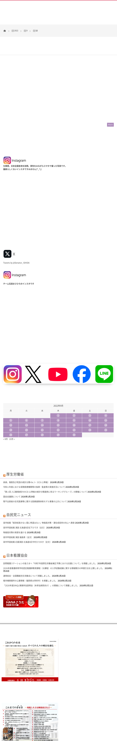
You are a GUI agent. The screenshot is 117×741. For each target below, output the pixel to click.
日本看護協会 (16, 529)
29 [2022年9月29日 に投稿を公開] (58, 409)
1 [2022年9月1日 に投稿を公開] (58, 390)
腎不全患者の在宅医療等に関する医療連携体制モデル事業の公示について (35, 476)
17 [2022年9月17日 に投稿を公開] (90, 399)
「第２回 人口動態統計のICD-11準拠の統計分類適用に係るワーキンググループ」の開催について (45, 466)
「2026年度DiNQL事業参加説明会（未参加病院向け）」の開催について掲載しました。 (41, 560)
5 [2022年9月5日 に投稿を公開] (10, 395)
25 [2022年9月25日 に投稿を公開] (106, 404)
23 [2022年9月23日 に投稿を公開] (74, 404)
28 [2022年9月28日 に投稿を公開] (42, 409)
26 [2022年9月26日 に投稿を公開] (11, 409)
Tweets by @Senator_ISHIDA (16, 237)
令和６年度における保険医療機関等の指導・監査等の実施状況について (34, 461)
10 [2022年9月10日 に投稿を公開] (90, 395)
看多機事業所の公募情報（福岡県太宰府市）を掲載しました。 (30, 555)
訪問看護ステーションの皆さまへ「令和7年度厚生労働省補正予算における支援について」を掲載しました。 (50, 538)
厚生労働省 (15, 448)
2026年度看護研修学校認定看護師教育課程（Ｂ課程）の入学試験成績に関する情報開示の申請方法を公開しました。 (53, 542)
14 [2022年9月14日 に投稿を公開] (42, 399)
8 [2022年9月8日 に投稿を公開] (58, 395)
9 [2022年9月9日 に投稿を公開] (74, 395)
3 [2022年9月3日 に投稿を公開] (89, 390)
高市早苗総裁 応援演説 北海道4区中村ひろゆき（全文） (27, 516)
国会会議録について (12, 471)
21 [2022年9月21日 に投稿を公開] (42, 404)
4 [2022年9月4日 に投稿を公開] (105, 390)
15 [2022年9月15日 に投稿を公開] (58, 399)
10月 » (12, 413)
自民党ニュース (18, 489)
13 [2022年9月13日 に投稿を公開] (26, 399)
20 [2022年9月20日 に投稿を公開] (26, 404)
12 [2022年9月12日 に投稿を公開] (11, 399)
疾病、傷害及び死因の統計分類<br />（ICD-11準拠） (26, 456)
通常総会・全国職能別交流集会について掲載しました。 (27, 550)
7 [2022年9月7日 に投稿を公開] (42, 395)
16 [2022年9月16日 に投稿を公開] (74, 399)
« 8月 (5, 413)
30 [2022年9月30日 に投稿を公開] (74, 409)
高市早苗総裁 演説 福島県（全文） (18, 511)
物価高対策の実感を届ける (14, 507)
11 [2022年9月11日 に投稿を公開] (106, 395)
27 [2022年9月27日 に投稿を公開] (26, 409)
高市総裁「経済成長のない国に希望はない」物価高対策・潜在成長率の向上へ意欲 (39, 497)
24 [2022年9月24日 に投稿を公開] (90, 404)
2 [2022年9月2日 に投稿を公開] (74, 390)
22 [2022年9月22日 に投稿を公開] (58, 404)
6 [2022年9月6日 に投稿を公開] (26, 395)
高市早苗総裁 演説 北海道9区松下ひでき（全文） (24, 502)
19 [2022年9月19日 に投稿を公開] (11, 404)
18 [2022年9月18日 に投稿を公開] (106, 399)
